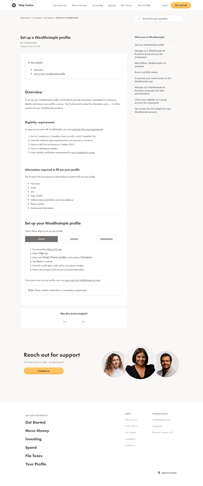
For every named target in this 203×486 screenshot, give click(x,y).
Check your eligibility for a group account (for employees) (151, 101)
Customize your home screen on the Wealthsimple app (153, 80)
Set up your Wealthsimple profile (49, 73)
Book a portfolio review (146, 72)
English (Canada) (169, 472)
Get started (48, 18)
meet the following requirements (87, 129)
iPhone (41, 239)
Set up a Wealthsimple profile (149, 45)
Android (74, 239)
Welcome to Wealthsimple (67, 18)
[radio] (64, 322)
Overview (38, 69)
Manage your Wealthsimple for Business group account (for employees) (150, 54)
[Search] (158, 18)
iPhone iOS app (54, 249)
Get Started (37, 18)
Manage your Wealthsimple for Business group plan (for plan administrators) (150, 90)
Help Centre (25, 18)
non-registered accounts (83, 152)
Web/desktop (106, 239)
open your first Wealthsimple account (82, 280)
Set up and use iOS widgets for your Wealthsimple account (153, 110)
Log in (164, 5)
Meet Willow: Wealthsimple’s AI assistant (150, 64)
